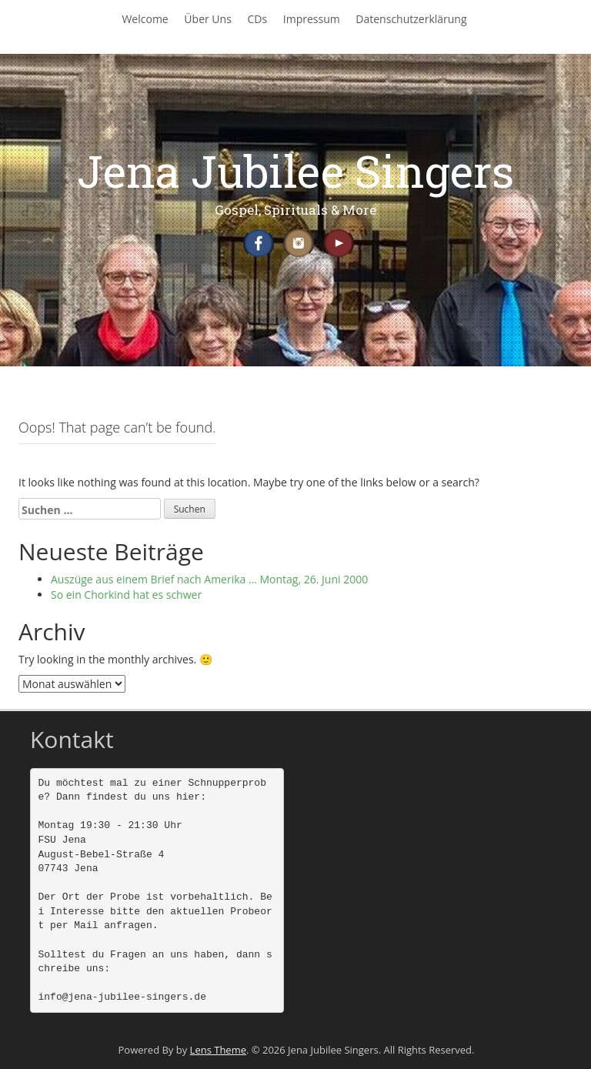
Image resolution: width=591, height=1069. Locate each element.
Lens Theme (218, 1050)
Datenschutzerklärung (411, 19)
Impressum (311, 19)
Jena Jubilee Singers (295, 170)
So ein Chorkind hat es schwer (126, 594)
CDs (257, 19)
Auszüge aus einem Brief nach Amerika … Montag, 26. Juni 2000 (209, 579)
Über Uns (207, 19)
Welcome (145, 19)
